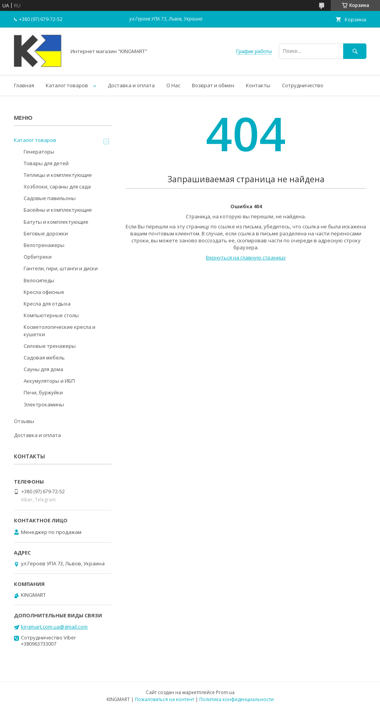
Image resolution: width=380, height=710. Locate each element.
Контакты (258, 85)
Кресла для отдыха (47, 303)
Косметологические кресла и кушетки (59, 330)
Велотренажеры (44, 245)
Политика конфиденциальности (236, 699)
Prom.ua (225, 692)
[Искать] (354, 51)
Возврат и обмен (213, 85)
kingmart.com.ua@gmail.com (54, 627)
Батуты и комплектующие (56, 221)
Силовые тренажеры (50, 345)
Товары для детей (46, 163)
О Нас (173, 85)
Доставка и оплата (131, 85)
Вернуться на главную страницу (246, 257)
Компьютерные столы (51, 315)
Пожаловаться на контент (164, 699)
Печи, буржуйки (43, 392)
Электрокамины (44, 404)
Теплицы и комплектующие (58, 174)
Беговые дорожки (46, 233)
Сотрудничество (302, 85)
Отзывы (24, 421)
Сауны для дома (43, 369)
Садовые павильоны (50, 198)
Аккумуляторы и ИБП (49, 380)
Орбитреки (38, 256)
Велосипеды (39, 280)
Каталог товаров (67, 85)
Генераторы (39, 151)
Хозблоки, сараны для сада (57, 186)
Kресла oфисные (44, 291)
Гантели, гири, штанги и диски (61, 268)
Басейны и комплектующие (58, 209)
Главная (24, 85)
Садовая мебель (44, 357)
